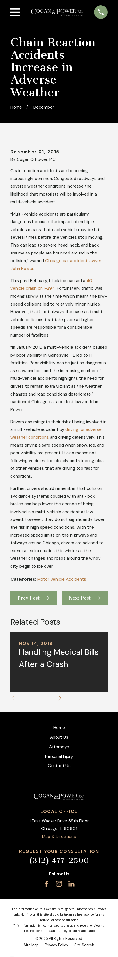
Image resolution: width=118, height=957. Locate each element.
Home (59, 727)
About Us (59, 737)
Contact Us (59, 766)
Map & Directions (59, 836)
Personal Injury (59, 756)
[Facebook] (46, 884)
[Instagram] (59, 884)
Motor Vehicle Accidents (61, 579)
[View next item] (60, 698)
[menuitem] (31, 945)
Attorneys (59, 747)
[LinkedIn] (71, 884)
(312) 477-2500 (59, 860)
